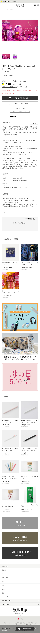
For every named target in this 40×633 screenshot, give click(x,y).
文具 (3, 581)
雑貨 (3, 585)
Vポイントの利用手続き (8, 87)
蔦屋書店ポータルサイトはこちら (20, 611)
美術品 (4, 570)
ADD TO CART (20, 98)
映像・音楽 (5, 577)
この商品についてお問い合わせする (20, 112)
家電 (3, 589)
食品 (3, 593)
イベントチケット (7, 597)
